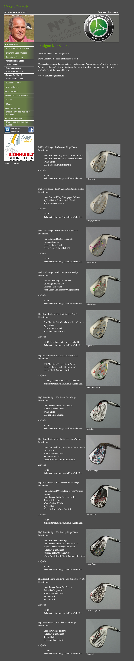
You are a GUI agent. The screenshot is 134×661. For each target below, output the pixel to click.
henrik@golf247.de (54, 75)
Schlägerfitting (13, 68)
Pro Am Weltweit (15, 118)
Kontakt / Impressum (108, 12)
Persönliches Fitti (15, 61)
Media (9, 104)
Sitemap (17, 163)
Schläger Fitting (14, 57)
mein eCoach (12, 91)
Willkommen (12, 44)
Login (7, 163)
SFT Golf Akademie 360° (18, 48)
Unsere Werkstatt (15, 64)
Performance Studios (16, 53)
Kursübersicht (13, 83)
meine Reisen (12, 87)
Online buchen (13, 108)
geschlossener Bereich (17, 95)
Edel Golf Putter (14, 71)
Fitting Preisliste (14, 78)
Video (9, 100)
